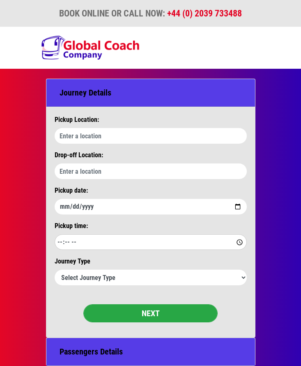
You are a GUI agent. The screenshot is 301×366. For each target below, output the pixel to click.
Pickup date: (71, 190)
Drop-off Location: (79, 155)
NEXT (151, 313)
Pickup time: (71, 226)
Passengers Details (91, 352)
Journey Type (72, 261)
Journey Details (85, 93)
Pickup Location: (77, 120)
